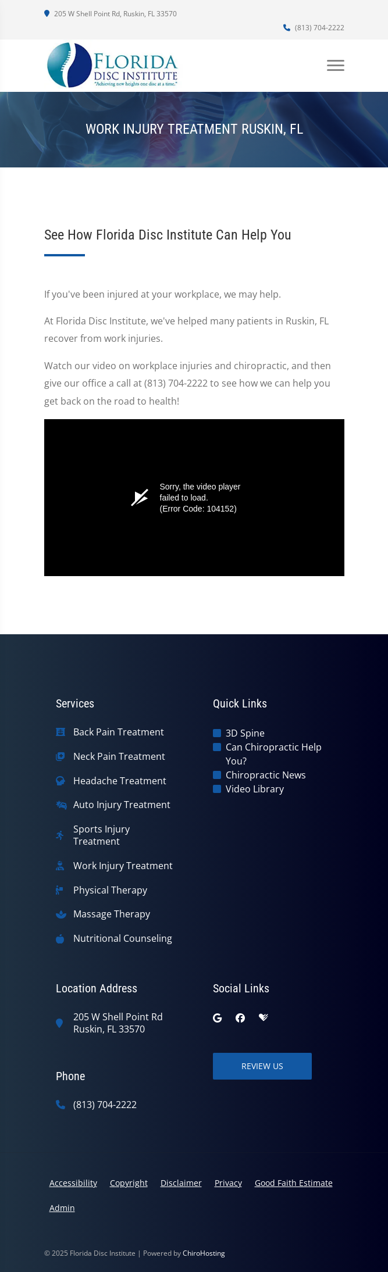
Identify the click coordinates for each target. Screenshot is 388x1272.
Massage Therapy (111, 914)
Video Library (255, 789)
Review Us (262, 1065)
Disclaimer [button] (181, 1182)
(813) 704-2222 (313, 28)
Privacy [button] (228, 1182)
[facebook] (240, 1018)
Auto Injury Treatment (121, 805)
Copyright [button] (129, 1182)
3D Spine (245, 733)
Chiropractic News (266, 775)
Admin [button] (62, 1207)
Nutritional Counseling (122, 938)
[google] (217, 1018)
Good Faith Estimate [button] (294, 1182)
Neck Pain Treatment (119, 757)
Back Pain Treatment (118, 732)
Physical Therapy (110, 890)
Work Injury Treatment (123, 866)
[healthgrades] (263, 1018)
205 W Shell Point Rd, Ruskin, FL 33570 (110, 14)
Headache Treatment (119, 781)
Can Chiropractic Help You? (274, 754)
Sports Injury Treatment (101, 835)
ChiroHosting (204, 1253)
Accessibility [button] (73, 1182)
